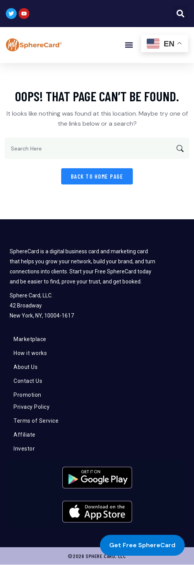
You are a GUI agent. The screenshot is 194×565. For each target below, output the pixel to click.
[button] (180, 13)
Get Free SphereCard (142, 545)
